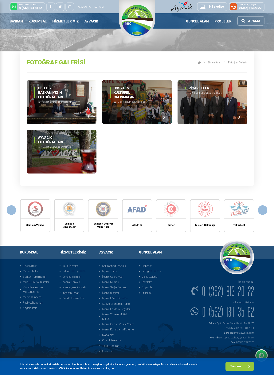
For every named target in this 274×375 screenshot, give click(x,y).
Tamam (240, 366)
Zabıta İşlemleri (71, 282)
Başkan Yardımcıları (34, 276)
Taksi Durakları (110, 345)
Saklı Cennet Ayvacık (114, 265)
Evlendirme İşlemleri (73, 271)
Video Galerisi (150, 276)
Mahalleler (108, 335)
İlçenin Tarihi (109, 271)
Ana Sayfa (84, 6)
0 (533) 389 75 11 (240, 328)
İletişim (99, 6)
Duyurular (147, 287)
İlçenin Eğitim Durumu (114, 298)
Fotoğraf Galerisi (237, 62)
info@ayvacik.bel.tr (239, 332)
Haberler (146, 265)
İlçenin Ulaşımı (110, 292)
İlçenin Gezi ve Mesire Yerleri (118, 324)
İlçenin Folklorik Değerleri (116, 309)
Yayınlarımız (30, 307)
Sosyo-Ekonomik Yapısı (116, 303)
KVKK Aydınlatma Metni (73, 368)
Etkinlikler (147, 292)
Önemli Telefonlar (112, 340)
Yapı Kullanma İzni (73, 298)
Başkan (16, 21)
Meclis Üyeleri (30, 271)
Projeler (223, 21)
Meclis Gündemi (32, 297)
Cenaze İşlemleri (71, 276)
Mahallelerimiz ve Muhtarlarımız (33, 289)
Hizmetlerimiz (65, 21)
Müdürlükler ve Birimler (36, 282)
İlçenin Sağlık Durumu (114, 287)
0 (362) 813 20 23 (242, 342)
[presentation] (11, 210)
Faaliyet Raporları (33, 302)
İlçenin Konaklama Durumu (118, 329)
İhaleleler (147, 282)
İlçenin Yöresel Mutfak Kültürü (115, 316)
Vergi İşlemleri (70, 265)
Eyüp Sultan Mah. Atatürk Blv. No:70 (231, 323)
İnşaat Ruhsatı (70, 292)
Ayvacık (91, 21)
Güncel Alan (197, 21)
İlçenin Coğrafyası (112, 276)
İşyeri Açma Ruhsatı (73, 287)
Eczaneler (107, 351)
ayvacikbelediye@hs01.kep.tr (232, 337)
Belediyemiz (30, 265)
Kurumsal (38, 21)
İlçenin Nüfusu (110, 282)
